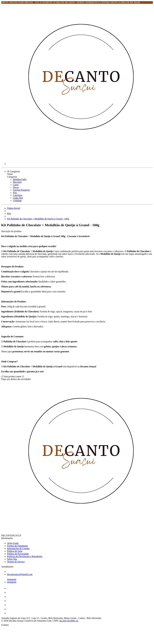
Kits (15, 192)
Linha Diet (18, 198)
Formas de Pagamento (17, 546)
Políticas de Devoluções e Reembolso (24, 556)
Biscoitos (17, 182)
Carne (15, 184)
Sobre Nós (12, 559)
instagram (11, 579)
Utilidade (17, 200)
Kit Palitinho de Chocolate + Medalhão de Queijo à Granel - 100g (38, 219)
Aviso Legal (12, 543)
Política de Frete (14, 551)
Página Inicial (13, 208)
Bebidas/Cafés (19, 179)
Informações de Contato (18, 548)
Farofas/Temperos (21, 190)
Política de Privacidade (18, 553)
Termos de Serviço (16, 561)
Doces (16, 187)
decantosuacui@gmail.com (19, 574)
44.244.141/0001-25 (68, 620)
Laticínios (17, 195)
